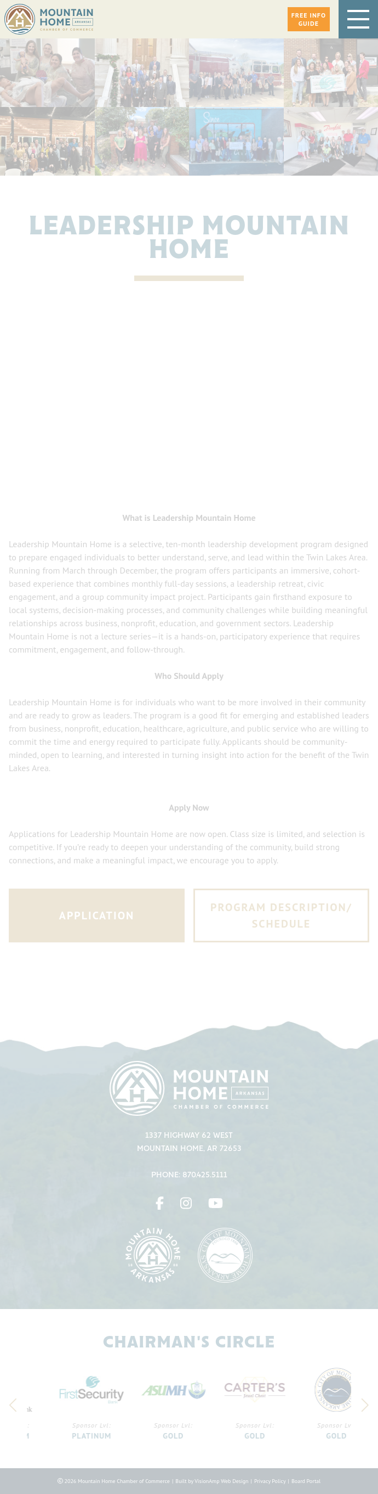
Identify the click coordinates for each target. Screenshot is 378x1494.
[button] (309, 19)
